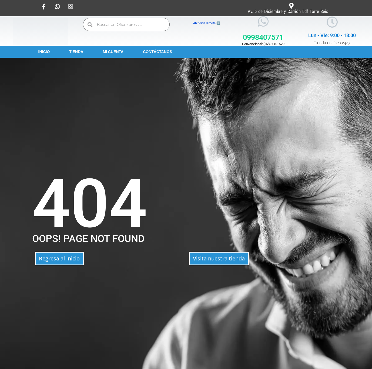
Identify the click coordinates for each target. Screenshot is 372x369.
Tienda (76, 52)
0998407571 (263, 37)
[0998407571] (263, 21)
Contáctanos (157, 52)
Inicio (44, 52)
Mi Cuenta (113, 52)
